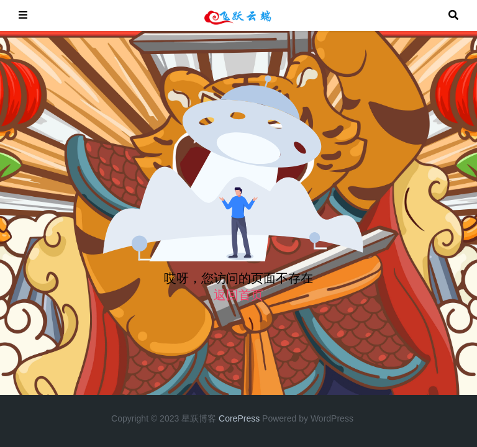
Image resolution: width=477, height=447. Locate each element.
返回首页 (238, 295)
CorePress (239, 418)
